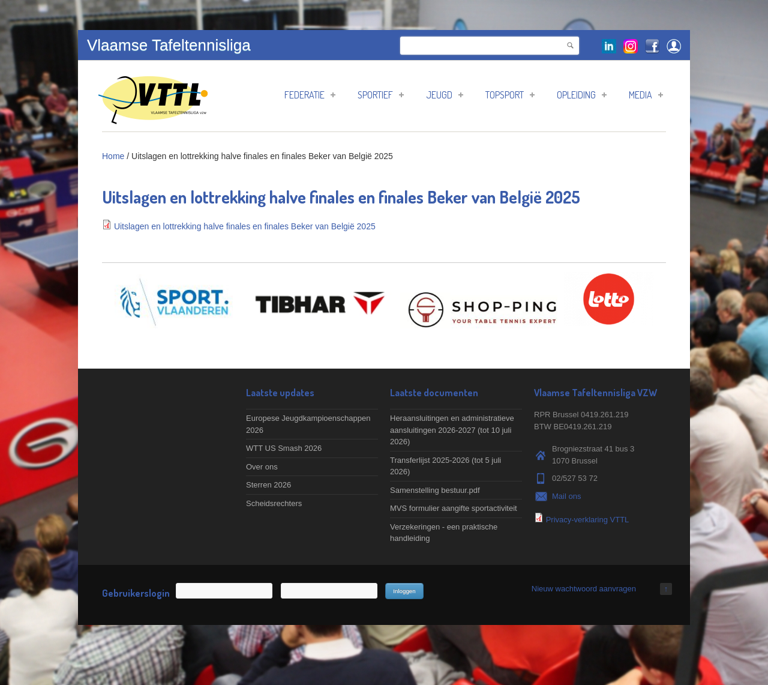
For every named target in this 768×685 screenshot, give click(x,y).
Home (113, 156)
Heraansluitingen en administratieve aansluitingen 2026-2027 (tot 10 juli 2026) (452, 430)
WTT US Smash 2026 (284, 448)
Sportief (381, 95)
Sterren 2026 (268, 484)
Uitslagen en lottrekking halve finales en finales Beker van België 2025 (245, 226)
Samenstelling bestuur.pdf (435, 490)
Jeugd (444, 95)
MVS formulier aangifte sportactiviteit (453, 508)
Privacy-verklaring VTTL (587, 519)
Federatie (309, 95)
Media (646, 95)
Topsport (510, 95)
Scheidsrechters (274, 503)
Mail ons (566, 496)
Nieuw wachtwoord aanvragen (584, 588)
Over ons (262, 466)
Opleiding (582, 95)
